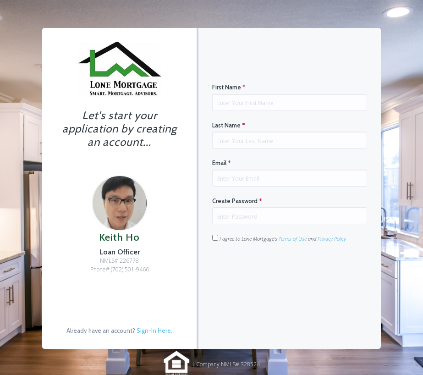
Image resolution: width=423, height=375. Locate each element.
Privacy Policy (332, 238)
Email (221, 162)
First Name (229, 87)
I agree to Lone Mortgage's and (279, 238)
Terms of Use (293, 238)
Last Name (228, 125)
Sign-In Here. (154, 330)
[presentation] (282, 271)
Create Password (237, 200)
